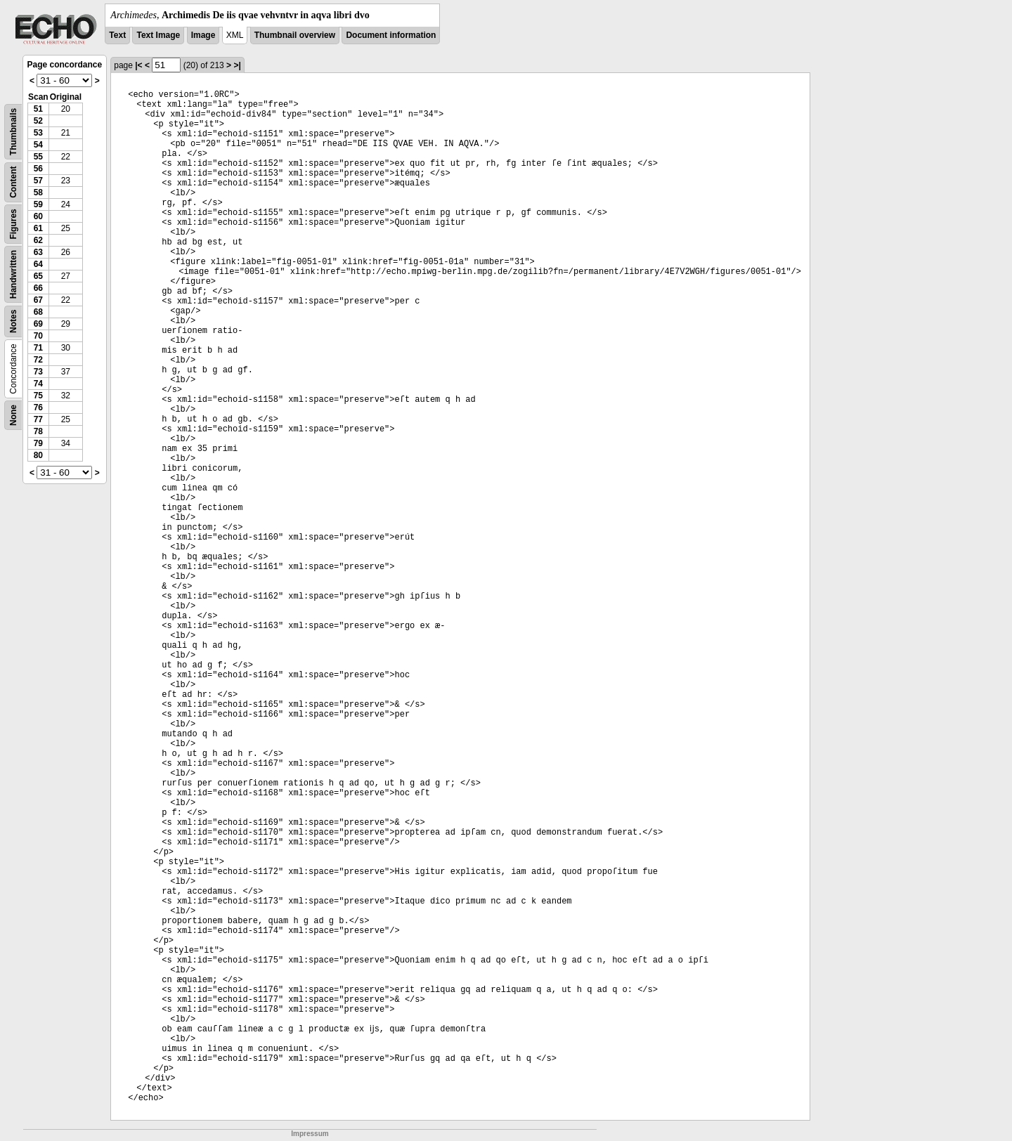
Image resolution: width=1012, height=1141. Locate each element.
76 (38, 407)
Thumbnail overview (294, 35)
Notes (13, 321)
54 (38, 145)
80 (38, 455)
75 (38, 395)
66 (38, 288)
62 (38, 240)
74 (38, 384)
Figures (13, 224)
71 (38, 348)
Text (117, 35)
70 (38, 336)
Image (203, 35)
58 (38, 192)
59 (38, 204)
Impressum (309, 1133)
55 (38, 157)
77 (38, 419)
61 (38, 228)
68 (38, 312)
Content (13, 182)
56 (38, 169)
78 (38, 431)
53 (38, 133)
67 (38, 300)
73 (38, 372)
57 (38, 180)
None (13, 415)
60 (38, 216)
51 (38, 109)
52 (38, 121)
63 (38, 252)
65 (38, 276)
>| (236, 65)
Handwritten (13, 274)
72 (38, 360)
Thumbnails (13, 131)
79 (38, 443)
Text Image (158, 35)
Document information (391, 35)
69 (38, 324)
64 (38, 264)
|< (138, 65)
